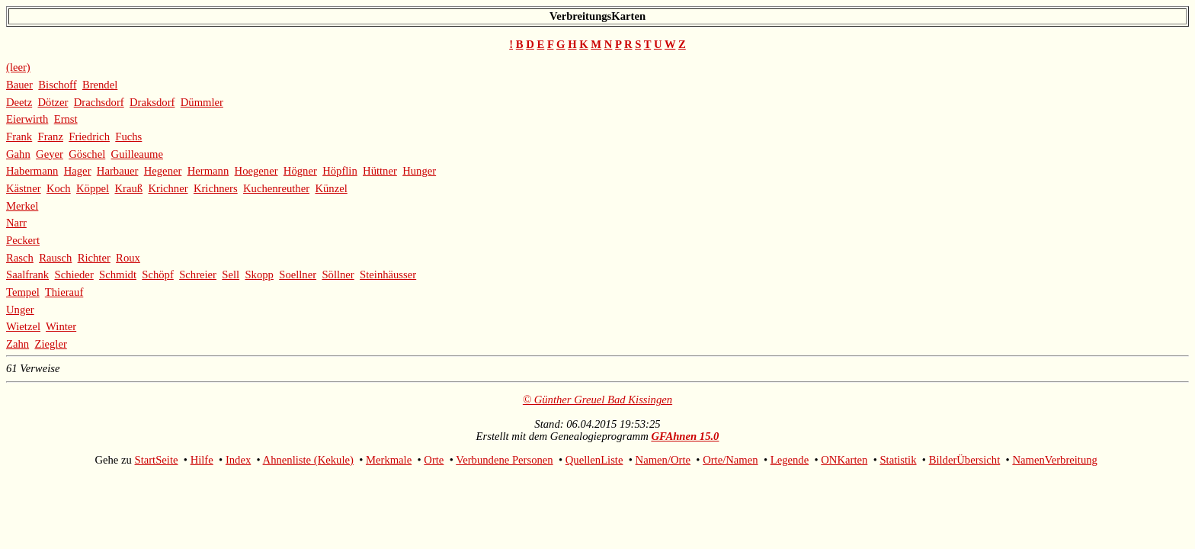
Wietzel (23, 326)
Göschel (87, 154)
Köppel (92, 188)
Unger (20, 309)
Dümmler (202, 102)
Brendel (99, 85)
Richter (94, 258)
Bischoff (57, 85)
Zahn (17, 344)
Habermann (32, 171)
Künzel (331, 188)
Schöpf (158, 274)
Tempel (23, 292)
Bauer (19, 85)
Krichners (216, 188)
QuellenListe (594, 460)
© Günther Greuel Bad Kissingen (597, 399)
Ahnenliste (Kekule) (308, 460)
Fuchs (128, 136)
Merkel (22, 206)
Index (238, 460)
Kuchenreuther (276, 188)
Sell (230, 274)
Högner (300, 171)
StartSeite (156, 460)
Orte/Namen (730, 460)
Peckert (23, 240)
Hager (77, 171)
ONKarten (844, 460)
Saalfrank (27, 274)
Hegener (163, 171)
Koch (58, 188)
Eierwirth (27, 119)
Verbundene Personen (504, 460)
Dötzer (53, 102)
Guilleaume (137, 154)
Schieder (73, 274)
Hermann (208, 171)
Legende (790, 460)
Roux (128, 258)
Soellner (297, 274)
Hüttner (380, 171)
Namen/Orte (663, 460)
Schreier (197, 274)
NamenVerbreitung (1054, 460)
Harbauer (118, 171)
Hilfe (202, 460)
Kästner (23, 188)
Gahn (18, 154)
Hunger (419, 171)
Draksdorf (152, 102)
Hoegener (256, 171)
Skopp (259, 274)
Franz (50, 136)
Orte (434, 460)
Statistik (897, 460)
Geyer (49, 154)
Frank (19, 136)
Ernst (66, 119)
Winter (61, 326)
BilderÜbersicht (965, 460)
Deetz (19, 102)
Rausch (55, 258)
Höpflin (339, 171)
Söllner (338, 274)
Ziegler (50, 344)
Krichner (167, 188)
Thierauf (64, 292)
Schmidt (117, 274)
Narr (16, 223)
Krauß (128, 188)
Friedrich (89, 136)
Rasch (20, 258)
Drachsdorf (99, 102)
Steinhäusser (388, 274)
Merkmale (389, 460)
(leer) (18, 67)
